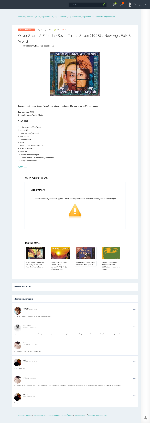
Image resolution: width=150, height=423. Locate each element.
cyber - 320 (22, 167)
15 (58, 30)
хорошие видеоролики (105, 17)
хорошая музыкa (33, 17)
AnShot (25, 360)
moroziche (26, 326)
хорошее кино (47, 17)
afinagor (38, 46)
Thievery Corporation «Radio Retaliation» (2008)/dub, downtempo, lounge (111, 265)
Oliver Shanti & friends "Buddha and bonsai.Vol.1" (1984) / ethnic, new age (59, 265)
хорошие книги (61, 17)
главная (21, 17)
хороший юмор (75, 17)
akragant (26, 308)
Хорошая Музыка (26, 30)
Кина (24, 343)
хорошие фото (88, 17)
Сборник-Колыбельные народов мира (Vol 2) (85, 263)
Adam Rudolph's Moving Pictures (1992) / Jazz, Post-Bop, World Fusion (35, 264)
